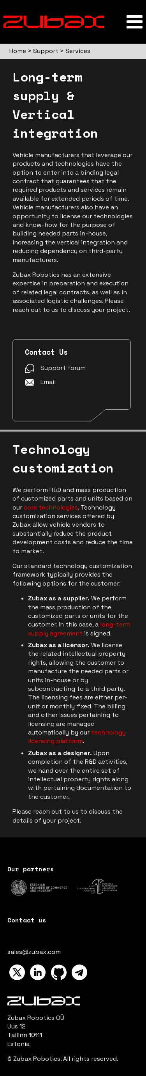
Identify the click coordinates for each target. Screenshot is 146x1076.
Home (17, 51)
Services (77, 51)
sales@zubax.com (34, 952)
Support (45, 51)
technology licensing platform (77, 736)
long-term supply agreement (79, 628)
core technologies (51, 507)
